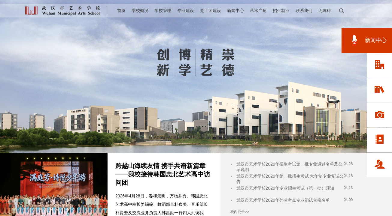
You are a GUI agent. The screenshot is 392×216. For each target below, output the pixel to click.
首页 (121, 10)
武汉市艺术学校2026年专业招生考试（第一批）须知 (285, 188)
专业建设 (185, 10)
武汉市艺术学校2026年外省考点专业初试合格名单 (283, 200)
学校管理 (162, 10)
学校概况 (140, 10)
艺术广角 (258, 10)
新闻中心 (235, 10)
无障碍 (324, 10)
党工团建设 (210, 10)
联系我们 (304, 10)
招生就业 (281, 10)
